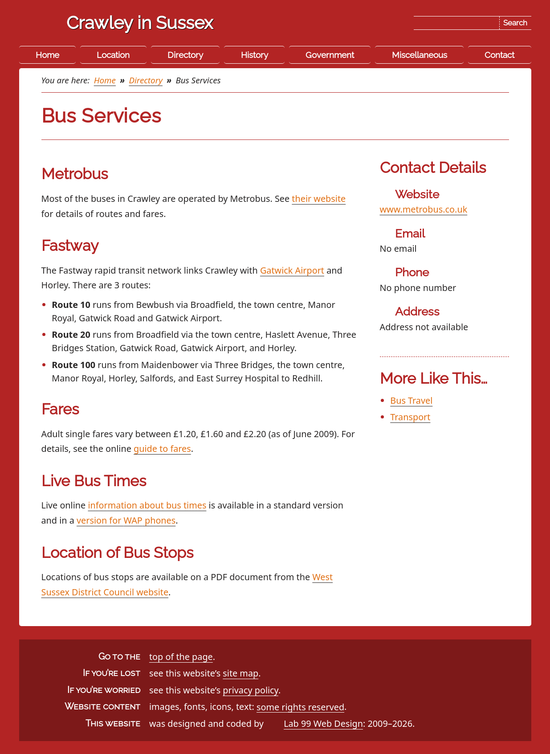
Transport (410, 417)
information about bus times (147, 505)
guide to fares (162, 449)
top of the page (181, 657)
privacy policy (250, 690)
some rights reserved (300, 707)
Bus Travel (411, 400)
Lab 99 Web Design (323, 723)
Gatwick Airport (292, 270)
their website (319, 199)
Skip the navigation (284, 14)
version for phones (126, 520)
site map (240, 673)
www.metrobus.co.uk (424, 209)
